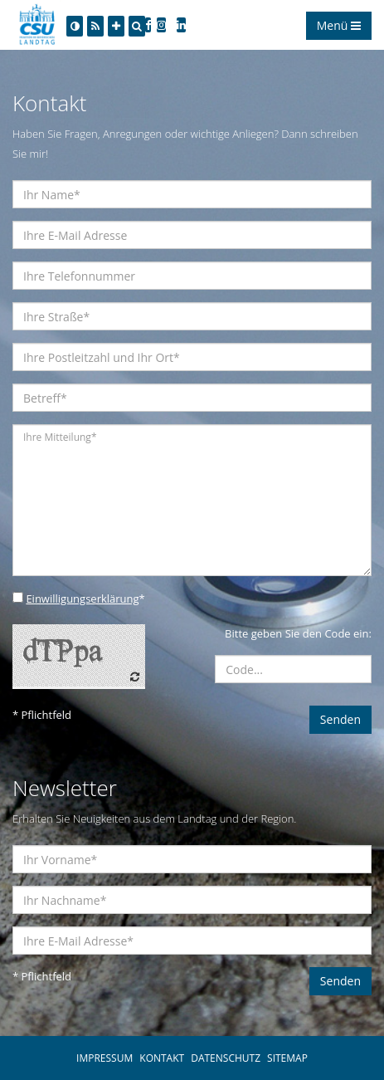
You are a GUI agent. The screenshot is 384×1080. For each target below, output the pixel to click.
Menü (339, 25)
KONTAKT (161, 1058)
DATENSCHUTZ (225, 1058)
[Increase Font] (116, 26)
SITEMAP (287, 1058)
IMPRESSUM (104, 1058)
